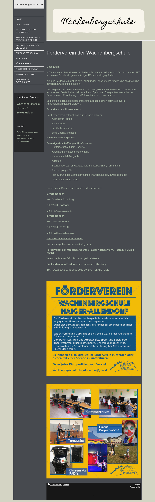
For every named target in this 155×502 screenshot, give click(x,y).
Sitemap (66, 485)
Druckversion (55, 485)
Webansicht (135, 487)
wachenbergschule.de (29, 4)
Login (137, 484)
